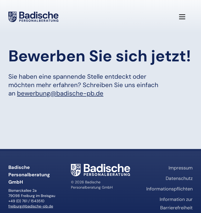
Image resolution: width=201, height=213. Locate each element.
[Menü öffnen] (182, 17)
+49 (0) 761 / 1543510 (26, 201)
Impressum (181, 168)
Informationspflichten (169, 189)
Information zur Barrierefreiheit (176, 203)
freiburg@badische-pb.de (30, 206)
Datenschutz (179, 178)
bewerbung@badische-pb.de (60, 93)
